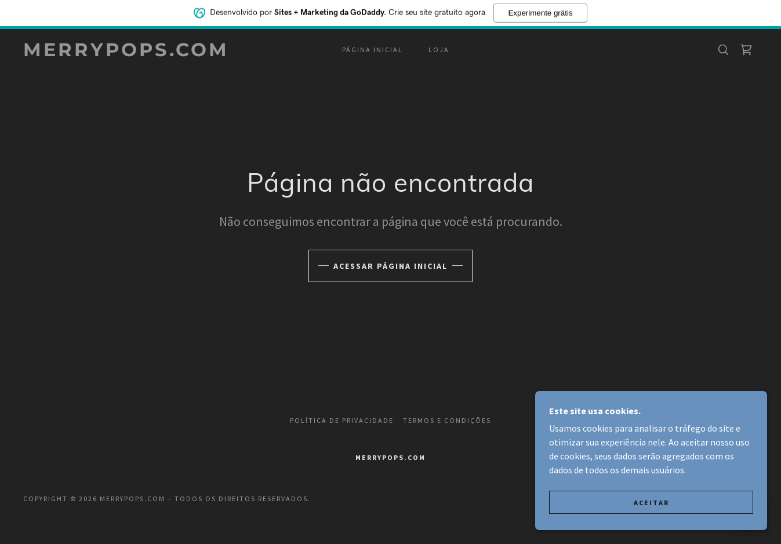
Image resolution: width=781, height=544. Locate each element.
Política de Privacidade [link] (342, 420)
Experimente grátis (540, 12)
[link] (126, 53)
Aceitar (651, 502)
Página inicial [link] (372, 49)
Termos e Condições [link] (447, 420)
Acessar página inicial (390, 266)
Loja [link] (438, 49)
